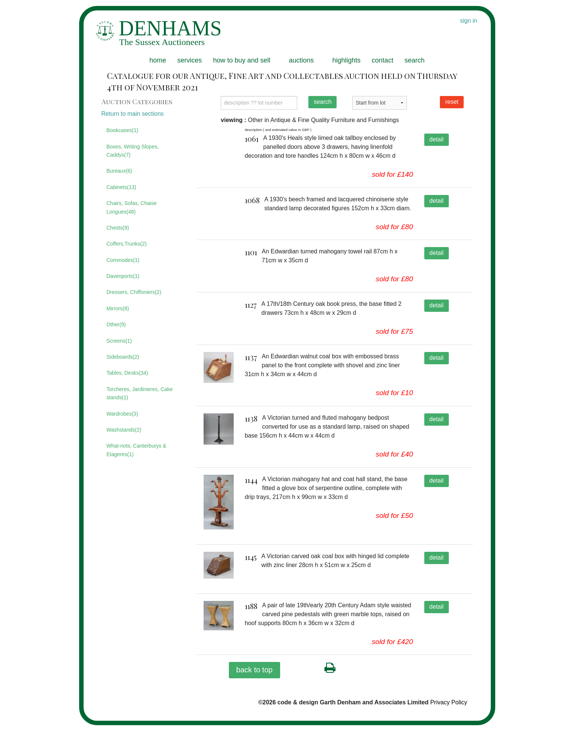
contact (382, 60)
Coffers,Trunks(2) (127, 244)
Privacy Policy (448, 726)
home (157, 60)
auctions (301, 60)
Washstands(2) (124, 430)
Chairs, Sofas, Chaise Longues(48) (132, 207)
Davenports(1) (123, 276)
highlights (347, 60)
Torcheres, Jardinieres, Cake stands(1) (140, 393)
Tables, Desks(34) (127, 373)
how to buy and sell (241, 60)
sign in (468, 20)
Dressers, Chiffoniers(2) (134, 292)
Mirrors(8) (118, 308)
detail (436, 139)
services (189, 60)
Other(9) (116, 324)
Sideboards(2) (123, 357)
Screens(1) (119, 341)
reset (451, 102)
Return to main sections (132, 114)
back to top (254, 693)
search (415, 60)
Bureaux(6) (119, 171)
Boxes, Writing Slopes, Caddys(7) (133, 151)
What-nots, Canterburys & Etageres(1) (136, 450)
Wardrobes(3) (122, 414)
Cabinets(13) (121, 187)
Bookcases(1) (123, 130)
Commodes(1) (123, 260)
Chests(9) (118, 228)
